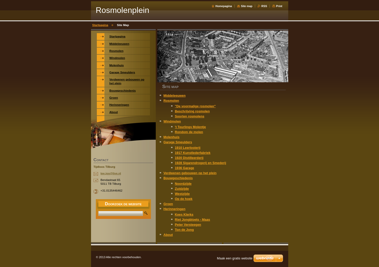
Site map (246, 6)
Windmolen (172, 121)
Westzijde (182, 194)
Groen (168, 204)
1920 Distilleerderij (189, 158)
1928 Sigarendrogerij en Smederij (200, 163)
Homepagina (223, 6)
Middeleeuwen (175, 95)
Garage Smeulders (178, 142)
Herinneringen (175, 209)
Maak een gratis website (234, 258)
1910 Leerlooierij (187, 148)
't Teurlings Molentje (190, 127)
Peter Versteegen (188, 225)
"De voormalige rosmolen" (195, 106)
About (168, 235)
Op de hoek (184, 199)
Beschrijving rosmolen (192, 111)
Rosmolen (171, 100)
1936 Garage (184, 168)
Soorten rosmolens (190, 116)
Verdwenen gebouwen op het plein (190, 173)
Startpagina (100, 25)
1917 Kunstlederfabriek (193, 153)
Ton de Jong (184, 230)
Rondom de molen (189, 132)
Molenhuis (172, 137)
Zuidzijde (182, 189)
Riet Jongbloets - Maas (192, 219)
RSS (264, 6)
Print (279, 6)
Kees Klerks (184, 214)
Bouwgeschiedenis (178, 178)
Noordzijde (183, 184)
